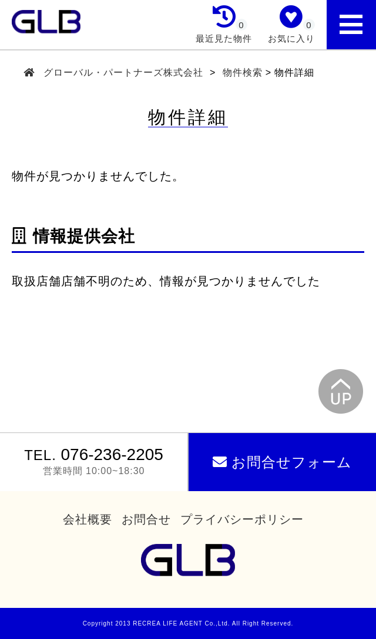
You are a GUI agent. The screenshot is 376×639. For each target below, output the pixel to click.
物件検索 (243, 72)
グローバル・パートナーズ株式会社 (124, 72)
